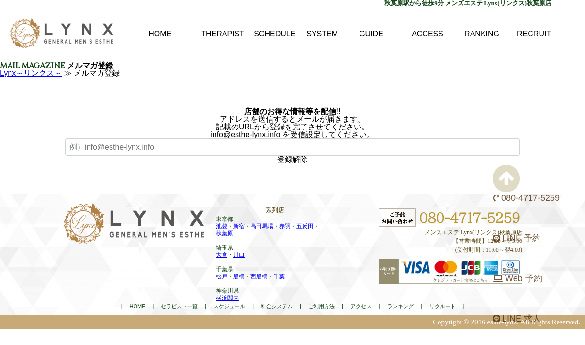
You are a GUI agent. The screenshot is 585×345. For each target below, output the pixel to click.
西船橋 (259, 276)
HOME (137, 306)
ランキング (400, 306)
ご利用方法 (321, 306)
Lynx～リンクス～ (31, 73)
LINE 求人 (517, 318)
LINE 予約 (517, 238)
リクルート (442, 306)
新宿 (239, 226)
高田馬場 (261, 226)
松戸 (221, 276)
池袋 (221, 226)
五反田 (305, 226)
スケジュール (229, 306)
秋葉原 (224, 233)
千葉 (279, 276)
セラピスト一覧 (179, 306)
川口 (239, 255)
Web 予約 (517, 278)
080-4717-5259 (526, 198)
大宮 (221, 255)
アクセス (360, 306)
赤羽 (285, 226)
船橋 (239, 276)
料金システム (276, 306)
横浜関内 (227, 298)
